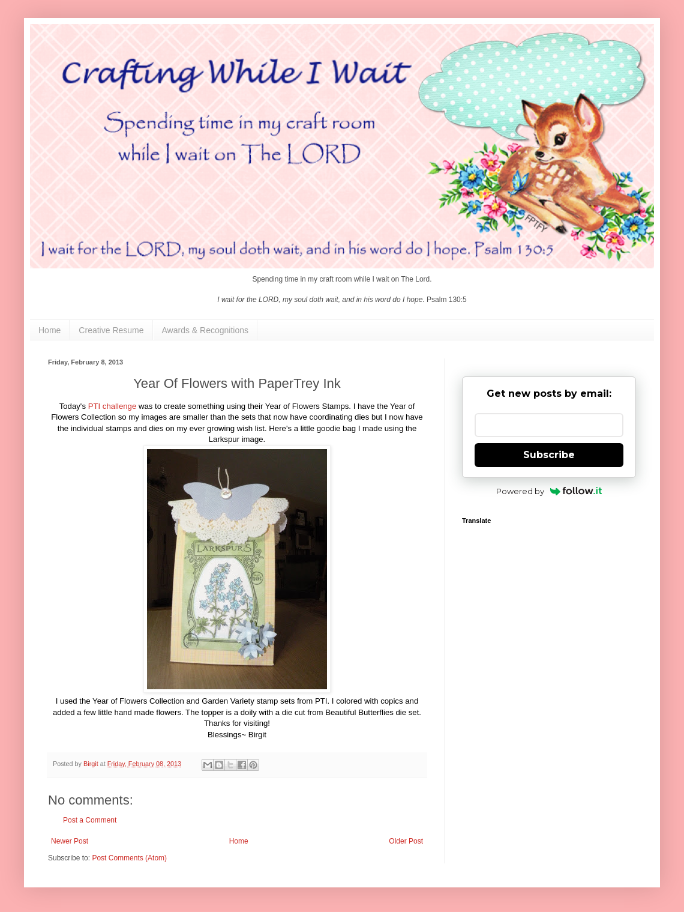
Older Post (406, 841)
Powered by (549, 491)
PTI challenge (112, 406)
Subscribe (549, 455)
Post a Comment (89, 820)
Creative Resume (111, 330)
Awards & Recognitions (205, 330)
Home (49, 330)
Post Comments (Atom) (129, 858)
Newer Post (69, 841)
